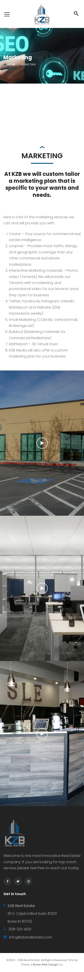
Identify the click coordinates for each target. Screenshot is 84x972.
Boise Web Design (45, 964)
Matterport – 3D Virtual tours (33, 344)
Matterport (18, 307)
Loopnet (16, 245)
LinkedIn (67, 301)
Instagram (50, 301)
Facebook (31, 301)
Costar (15, 233)
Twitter (15, 301)
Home (11, 64)
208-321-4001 (20, 929)
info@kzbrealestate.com (30, 937)
